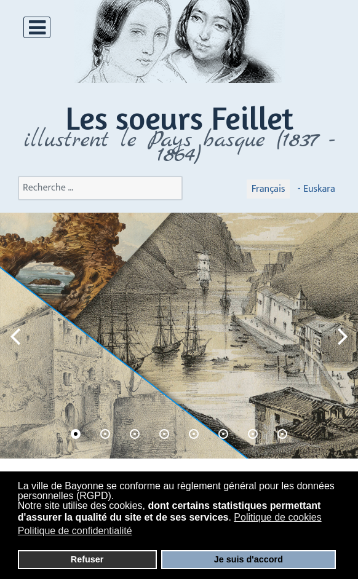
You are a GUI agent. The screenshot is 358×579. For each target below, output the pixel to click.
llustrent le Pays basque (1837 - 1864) (183, 147)
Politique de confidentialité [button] (75, 531)
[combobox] (100, 188)
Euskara (318, 189)
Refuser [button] (87, 559)
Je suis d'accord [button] (248, 559)
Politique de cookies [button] (277, 517)
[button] (343, 335)
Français (268, 189)
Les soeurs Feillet (179, 117)
